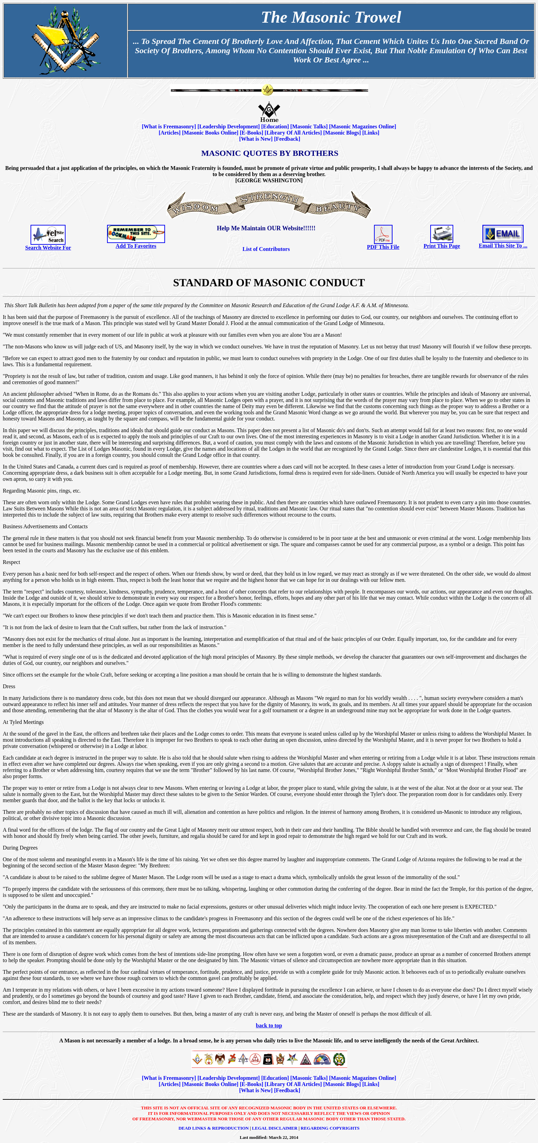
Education (275, 126)
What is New (256, 139)
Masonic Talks (309, 126)
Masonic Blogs (342, 133)
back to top (269, 1025)
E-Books (251, 133)
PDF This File (383, 247)
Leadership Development (228, 126)
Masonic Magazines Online (362, 126)
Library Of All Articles (293, 133)
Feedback (287, 139)
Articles (170, 133)
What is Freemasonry (169, 126)
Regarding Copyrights (330, 1128)
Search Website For (48, 248)
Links (370, 133)
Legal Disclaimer (274, 1128)
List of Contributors (266, 249)
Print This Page (441, 246)
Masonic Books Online (210, 133)
